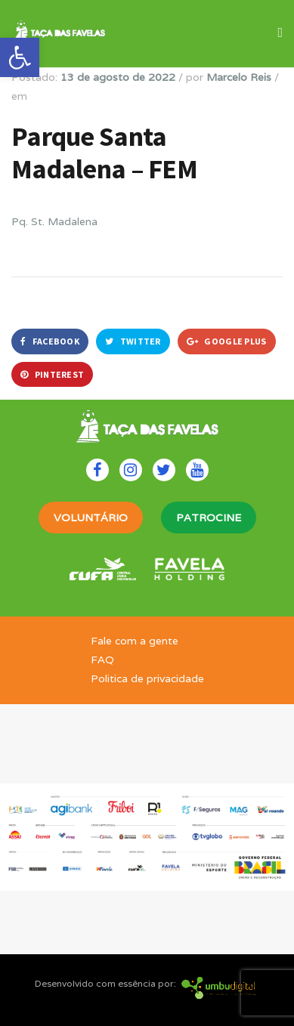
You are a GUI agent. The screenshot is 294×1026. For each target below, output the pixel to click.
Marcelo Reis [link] (238, 77)
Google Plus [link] (227, 341)
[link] (19, 57)
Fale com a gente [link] (134, 640)
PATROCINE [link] (208, 517)
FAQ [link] (102, 659)
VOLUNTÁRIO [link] (91, 517)
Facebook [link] (49, 341)
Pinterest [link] (52, 374)
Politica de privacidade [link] (147, 678)
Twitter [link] (133, 341)
